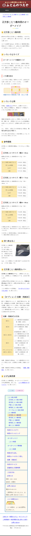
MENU (7, 10)
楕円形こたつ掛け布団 (15, 407)
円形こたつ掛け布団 (15, 405)
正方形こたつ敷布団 (15, 415)
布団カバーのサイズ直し (15, 456)
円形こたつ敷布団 (14, 420)
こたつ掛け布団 (12, 397)
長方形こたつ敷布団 (15, 417)
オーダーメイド (13, 438)
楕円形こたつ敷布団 (15, 422)
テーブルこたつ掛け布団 (16, 410)
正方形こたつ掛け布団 (15, 400)
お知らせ (10, 476)
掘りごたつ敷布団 (14, 425)
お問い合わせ (11, 486)
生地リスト (9, 105)
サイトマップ (23, 516)
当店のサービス (12, 464)
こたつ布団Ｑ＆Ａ (12, 499)
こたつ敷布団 (12, 412)
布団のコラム (13, 516)
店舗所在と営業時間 (13, 468)
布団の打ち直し (12, 453)
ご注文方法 (10, 472)
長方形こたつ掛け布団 (15, 402)
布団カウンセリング (13, 433)
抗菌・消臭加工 (12, 460)
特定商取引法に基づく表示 (19, 519)
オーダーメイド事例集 (15, 445)
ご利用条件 (6, 519)
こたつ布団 (12, 441)
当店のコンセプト (13, 430)
